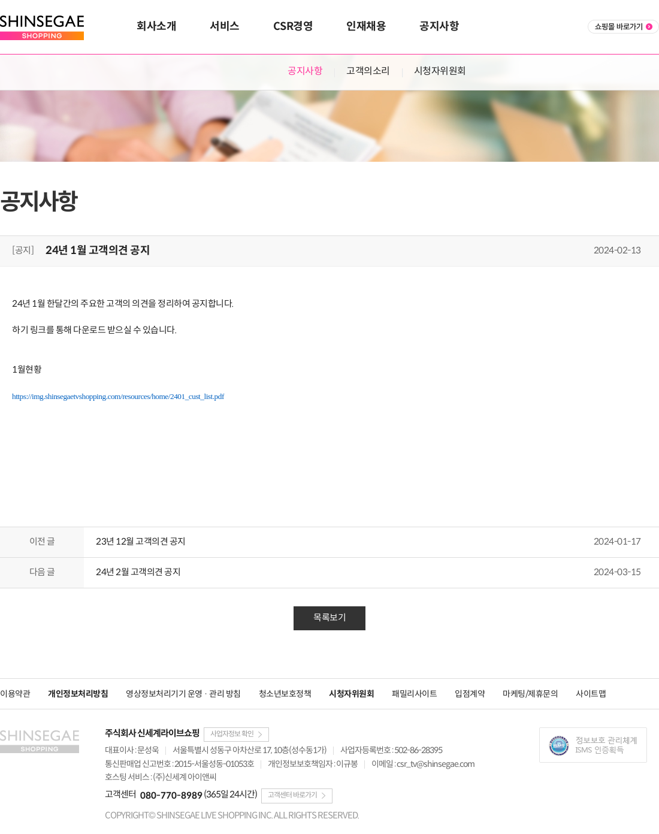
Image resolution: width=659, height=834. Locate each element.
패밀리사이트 (414, 694)
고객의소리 (368, 71)
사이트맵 (591, 694)
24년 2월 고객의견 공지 (138, 572)
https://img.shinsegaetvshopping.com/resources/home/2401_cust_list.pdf (118, 396)
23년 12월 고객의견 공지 (141, 542)
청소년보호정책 (285, 694)
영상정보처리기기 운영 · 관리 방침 (183, 694)
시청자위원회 (440, 71)
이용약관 (15, 694)
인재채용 (366, 26)
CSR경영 (293, 26)
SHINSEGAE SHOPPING (45, 27)
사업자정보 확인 (231, 734)
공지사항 (439, 26)
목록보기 (329, 618)
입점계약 (470, 694)
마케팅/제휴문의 (530, 694)
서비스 (225, 26)
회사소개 (156, 26)
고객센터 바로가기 (292, 795)
